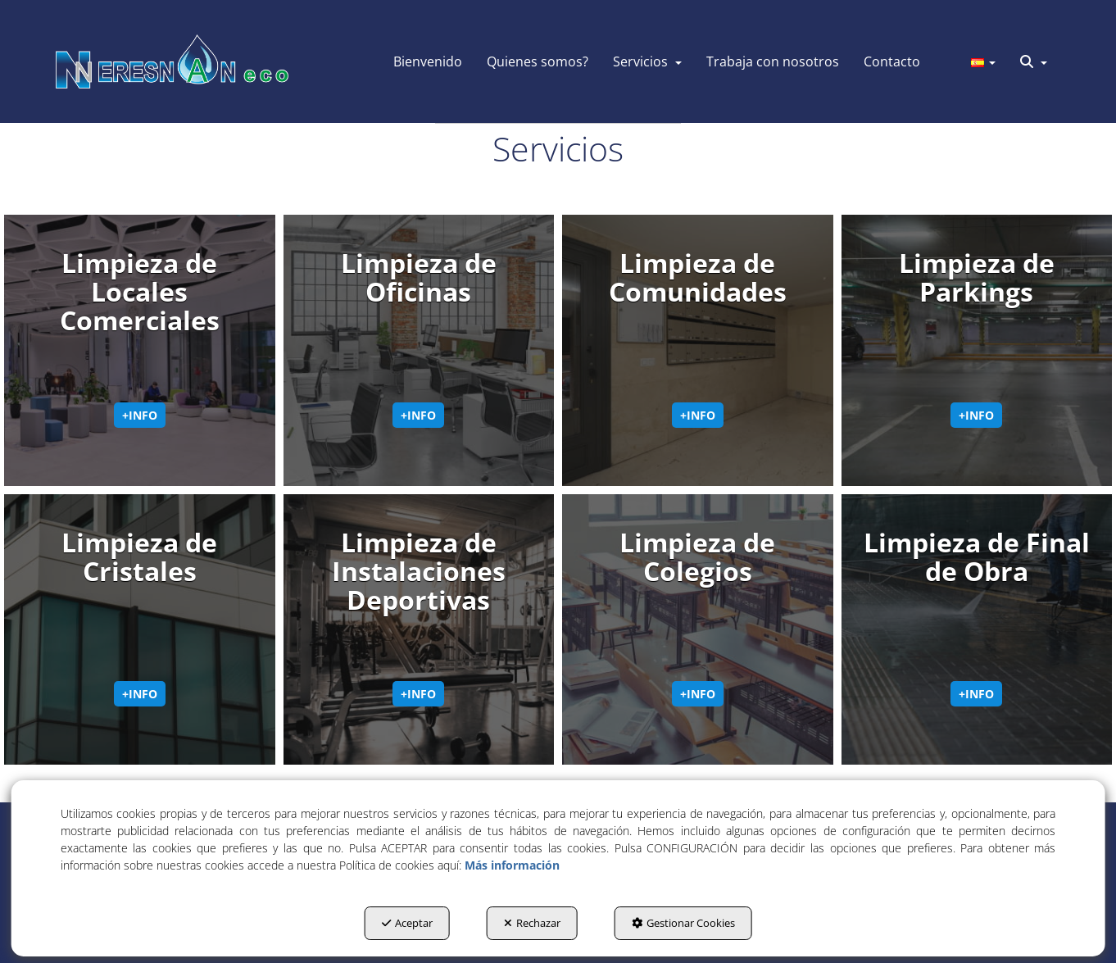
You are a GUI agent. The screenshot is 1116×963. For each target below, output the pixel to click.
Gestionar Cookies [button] (683, 922)
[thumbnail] (139, 350)
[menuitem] (427, 61)
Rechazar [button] (532, 922)
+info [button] (139, 415)
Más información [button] (512, 865)
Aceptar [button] (407, 922)
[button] (172, 61)
